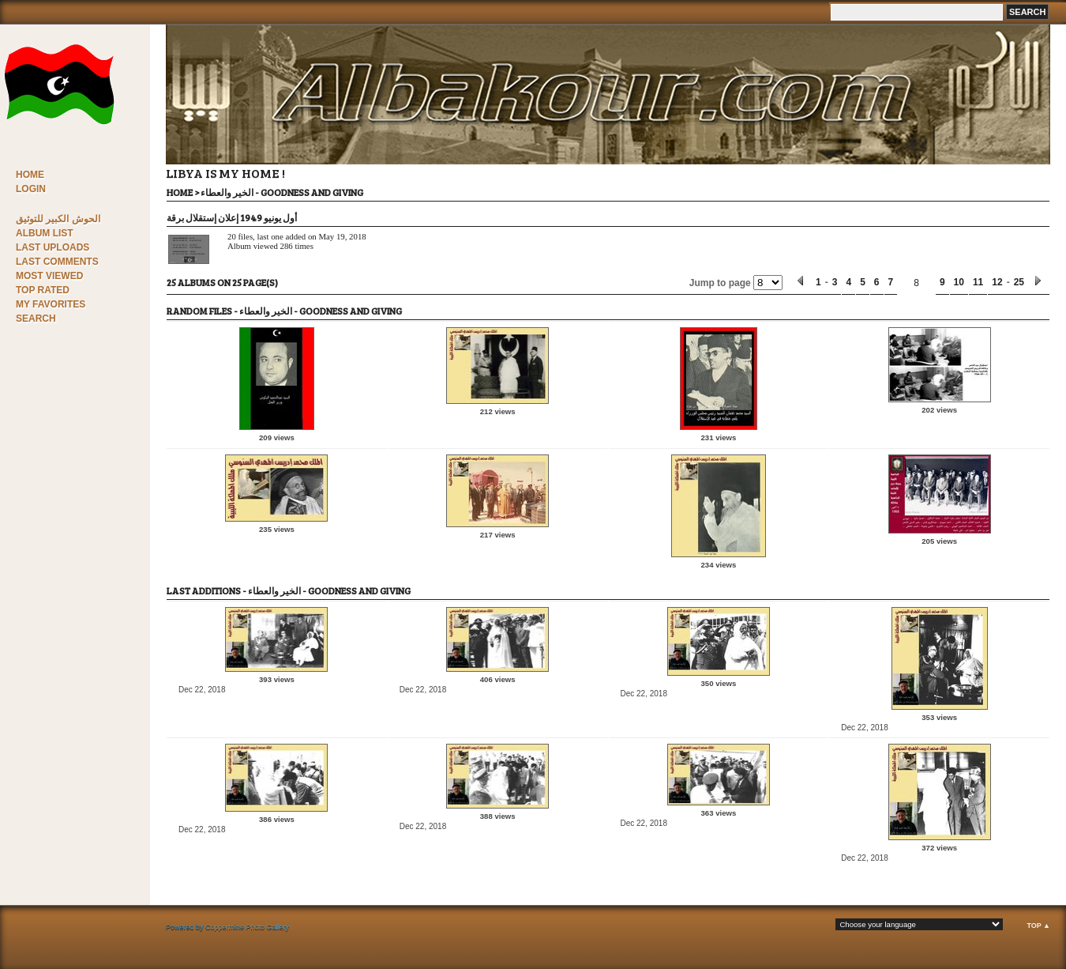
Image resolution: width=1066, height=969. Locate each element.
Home (30, 174)
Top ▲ (1038, 925)
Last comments (57, 261)
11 (978, 282)
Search (36, 318)
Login (31, 188)
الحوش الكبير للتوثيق (58, 218)
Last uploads (52, 247)
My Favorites (50, 304)
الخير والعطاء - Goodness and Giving (282, 192)
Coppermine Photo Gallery (247, 927)
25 (1019, 282)
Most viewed (49, 275)
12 (997, 282)
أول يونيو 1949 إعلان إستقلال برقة (232, 217)
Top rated (42, 290)
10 (959, 282)
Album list (44, 233)
